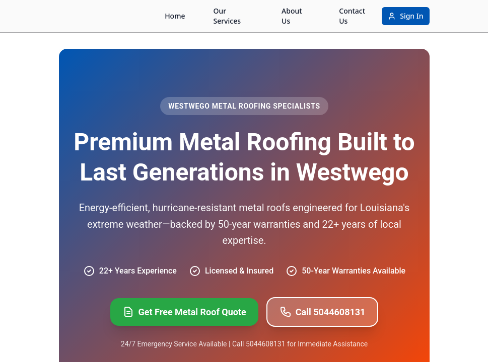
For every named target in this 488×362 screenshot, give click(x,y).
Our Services (227, 16)
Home (175, 16)
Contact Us (352, 16)
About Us (292, 16)
